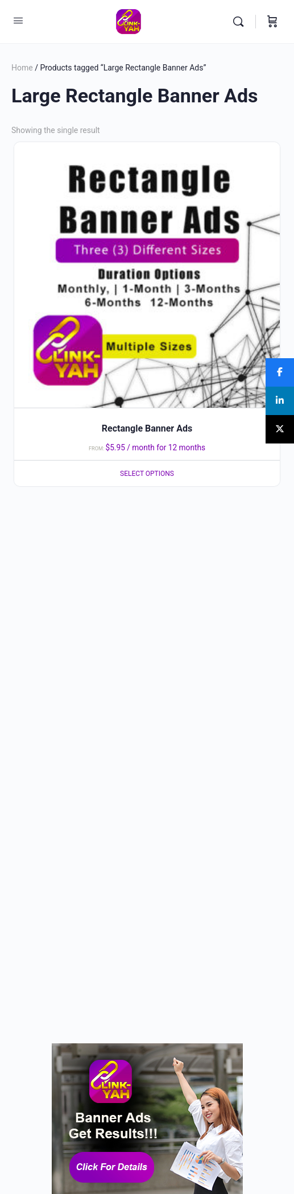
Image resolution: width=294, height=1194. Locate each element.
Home (22, 67)
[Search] (241, 21)
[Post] (280, 429)
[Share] (280, 372)
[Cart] (272, 21)
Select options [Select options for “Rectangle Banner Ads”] (147, 474)
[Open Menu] (18, 20)
